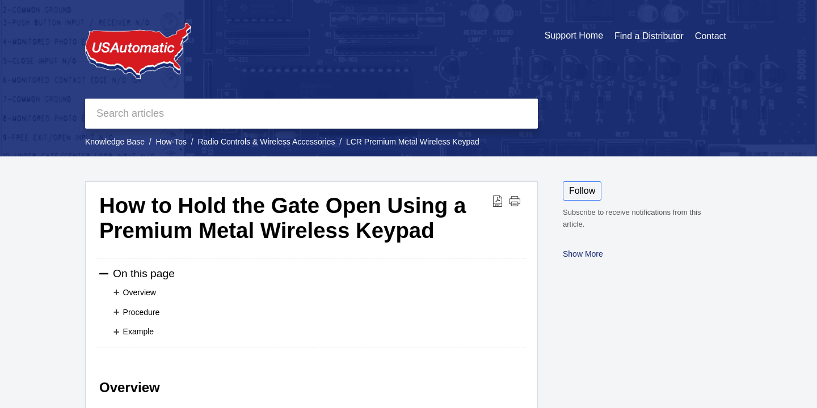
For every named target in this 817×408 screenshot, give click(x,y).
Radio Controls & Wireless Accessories (266, 141)
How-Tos (171, 141)
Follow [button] (582, 191)
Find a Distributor (649, 36)
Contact (710, 36)
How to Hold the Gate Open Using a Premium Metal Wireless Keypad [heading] (282, 218)
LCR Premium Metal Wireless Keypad (412, 141)
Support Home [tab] (574, 35)
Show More (583, 253)
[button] (497, 200)
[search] (311, 114)
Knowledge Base (115, 141)
